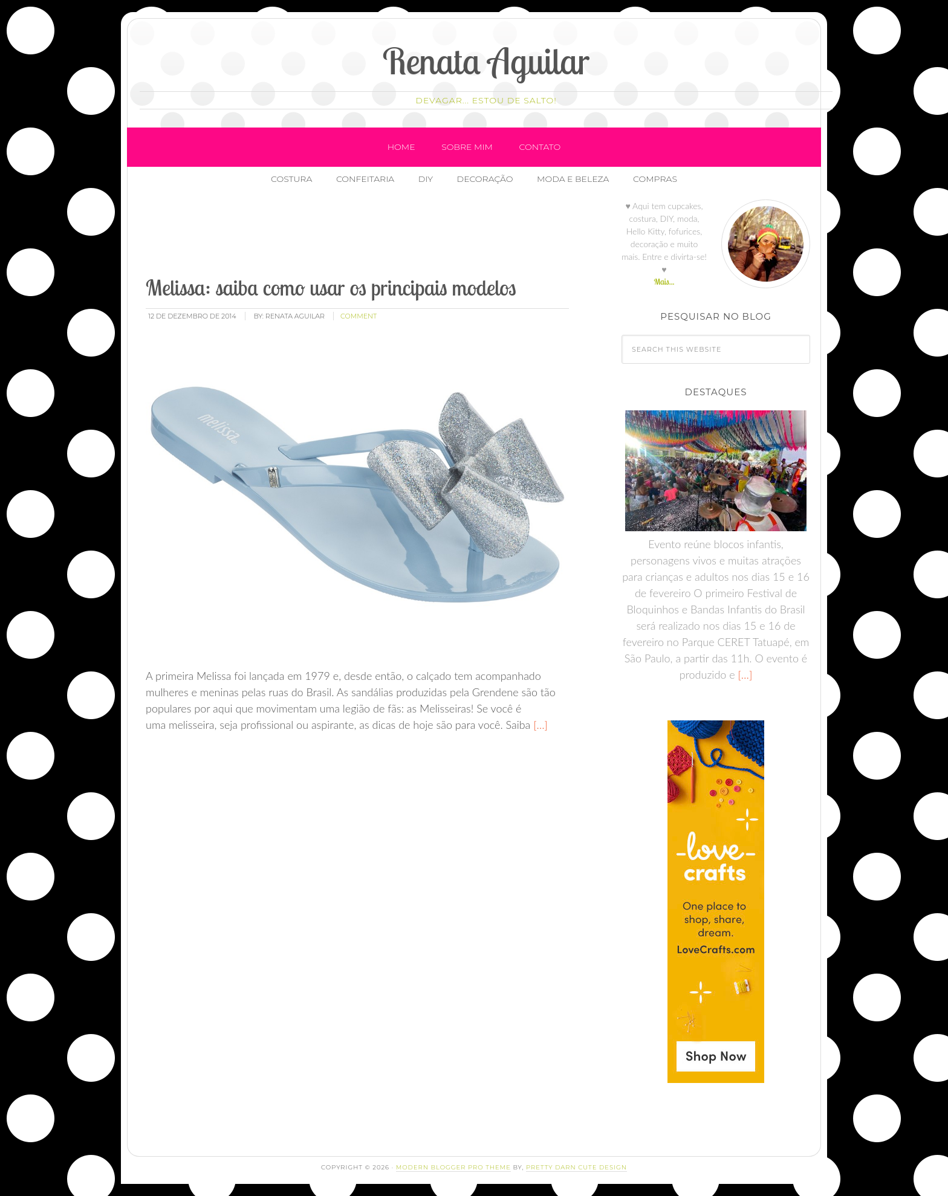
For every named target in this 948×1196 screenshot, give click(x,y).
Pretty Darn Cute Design (576, 1167)
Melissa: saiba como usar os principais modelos (331, 287)
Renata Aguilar (486, 60)
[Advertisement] (364, 235)
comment (358, 316)
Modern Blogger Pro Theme (453, 1167)
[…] (539, 724)
